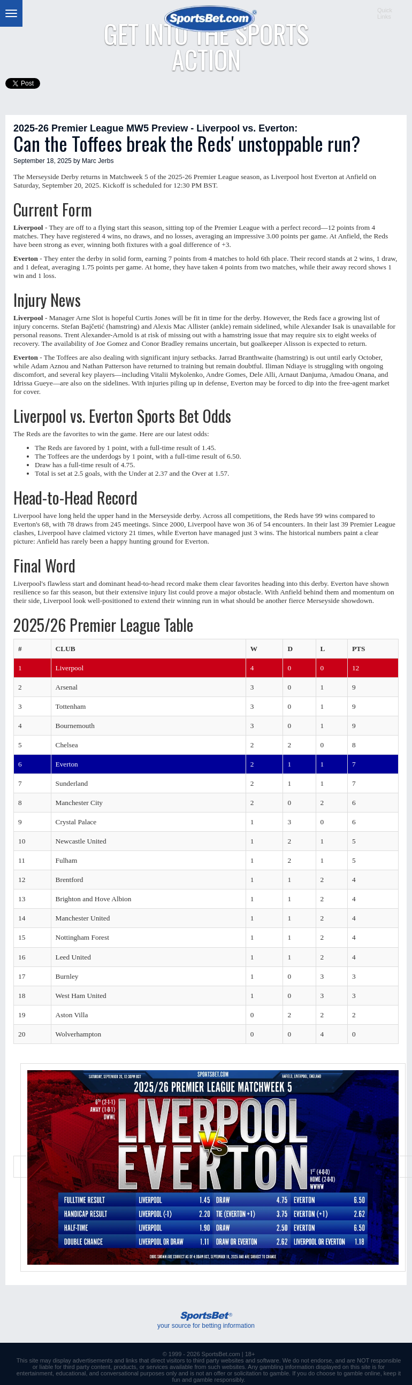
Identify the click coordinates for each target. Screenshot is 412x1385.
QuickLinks (384, 13)
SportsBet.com (221, 1354)
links (132, 1360)
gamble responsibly (218, 1379)
